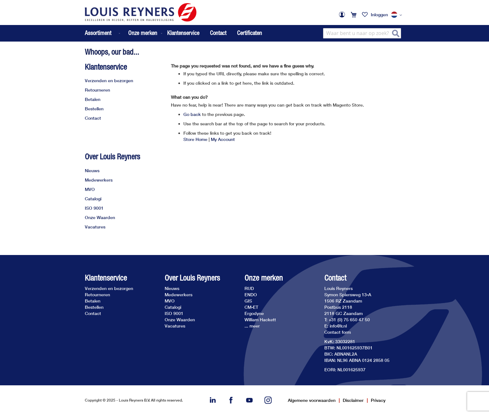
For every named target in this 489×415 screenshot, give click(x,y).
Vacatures (95, 226)
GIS (248, 300)
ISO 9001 (94, 208)
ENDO (250, 294)
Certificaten (249, 32)
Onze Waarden (100, 217)
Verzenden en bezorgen (109, 80)
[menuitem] (103, 33)
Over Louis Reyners (112, 156)
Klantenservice (183, 32)
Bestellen (94, 108)
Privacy (378, 400)
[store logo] (140, 12)
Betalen (92, 99)
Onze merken (263, 278)
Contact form (337, 332)
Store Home (195, 139)
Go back (192, 114)
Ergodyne (254, 313)
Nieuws (92, 170)
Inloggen (379, 14)
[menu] (124, 33)
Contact (218, 32)
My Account (223, 139)
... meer (252, 325)
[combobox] (362, 33)
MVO (90, 189)
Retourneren (97, 89)
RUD (249, 288)
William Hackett (260, 319)
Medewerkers (99, 179)
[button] (397, 15)
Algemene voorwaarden (312, 400)
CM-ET (251, 307)
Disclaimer (353, 400)
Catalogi (93, 198)
